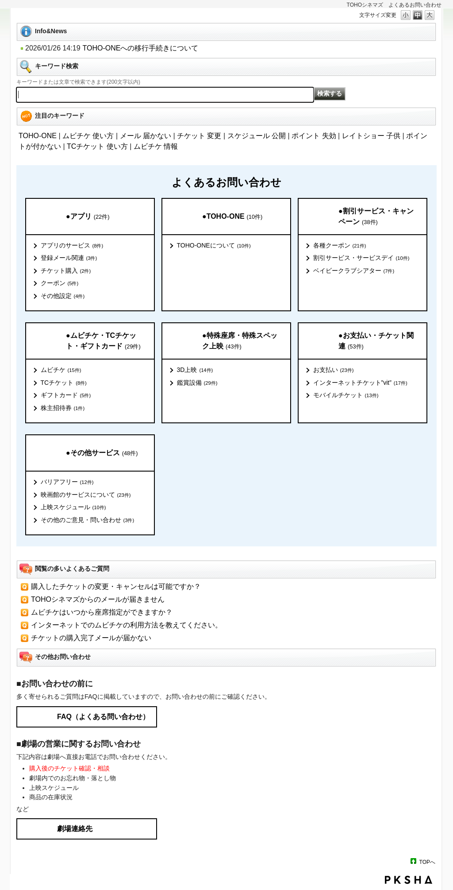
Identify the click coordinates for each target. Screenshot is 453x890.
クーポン (60, 283)
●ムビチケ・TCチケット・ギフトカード (103, 341)
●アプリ (87, 217)
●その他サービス (102, 453)
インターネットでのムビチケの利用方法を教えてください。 (126, 625)
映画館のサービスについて (86, 495)
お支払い (333, 370)
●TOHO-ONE (232, 217)
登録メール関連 (69, 258)
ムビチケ (61, 370)
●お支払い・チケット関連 (376, 341)
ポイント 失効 (314, 135)
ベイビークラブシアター (354, 271)
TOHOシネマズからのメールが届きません (98, 599)
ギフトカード (66, 395)
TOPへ (427, 862)
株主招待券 (63, 408)
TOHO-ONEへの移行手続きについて (141, 48)
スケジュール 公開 (256, 135)
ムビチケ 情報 (156, 146)
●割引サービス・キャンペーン (376, 216)
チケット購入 (66, 271)
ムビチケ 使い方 (88, 135)
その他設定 (63, 296)
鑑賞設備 (197, 383)
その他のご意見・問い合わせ (87, 520)
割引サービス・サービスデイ (361, 258)
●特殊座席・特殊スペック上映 (239, 341)
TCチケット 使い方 (97, 146)
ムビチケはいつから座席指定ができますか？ (102, 612)
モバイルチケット (346, 395)
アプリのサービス (72, 246)
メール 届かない (145, 135)
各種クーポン (339, 246)
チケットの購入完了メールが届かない (91, 638)
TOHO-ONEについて (214, 246)
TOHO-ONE (38, 135)
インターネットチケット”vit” (360, 383)
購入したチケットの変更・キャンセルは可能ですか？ (116, 586)
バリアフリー (67, 482)
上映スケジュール (73, 507)
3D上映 (195, 370)
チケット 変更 (199, 135)
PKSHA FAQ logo (408, 880)
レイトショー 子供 (371, 135)
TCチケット (64, 383)
